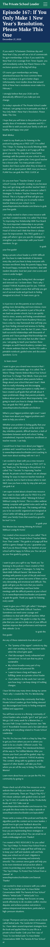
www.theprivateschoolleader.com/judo (22, 942)
